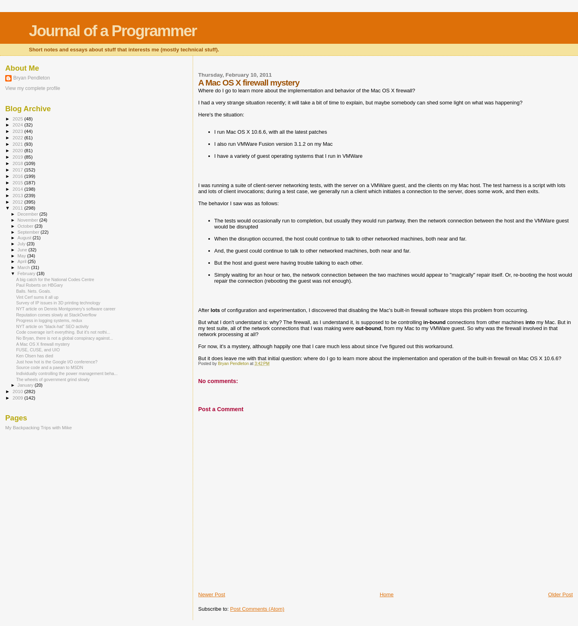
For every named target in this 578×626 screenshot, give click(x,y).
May (22, 255)
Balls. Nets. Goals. (33, 291)
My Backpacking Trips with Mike (38, 427)
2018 (18, 163)
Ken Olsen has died (34, 355)
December (28, 214)
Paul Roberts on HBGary (39, 285)
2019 (18, 156)
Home (387, 594)
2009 (18, 397)
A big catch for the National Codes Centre (55, 279)
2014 (18, 189)
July (22, 243)
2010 (18, 391)
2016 (18, 176)
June (23, 249)
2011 (18, 207)
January (26, 385)
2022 (18, 137)
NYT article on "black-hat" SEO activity (52, 326)
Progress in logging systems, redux (49, 320)
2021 (18, 144)
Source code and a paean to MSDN (49, 367)
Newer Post (211, 594)
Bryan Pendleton (31, 78)
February (27, 273)
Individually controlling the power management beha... (67, 373)
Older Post (560, 594)
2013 (18, 195)
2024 (18, 124)
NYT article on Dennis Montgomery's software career (66, 308)
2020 (18, 150)
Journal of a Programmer (113, 30)
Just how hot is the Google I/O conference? (57, 361)
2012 (18, 201)
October (26, 226)
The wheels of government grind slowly (53, 379)
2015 (18, 182)
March (24, 267)
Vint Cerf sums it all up (37, 297)
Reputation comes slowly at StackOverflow (56, 314)
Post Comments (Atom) (257, 609)
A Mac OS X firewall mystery (42, 344)
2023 (18, 131)
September (29, 232)
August (25, 237)
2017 (18, 169)
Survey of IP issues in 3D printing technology (58, 302)
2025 (18, 118)
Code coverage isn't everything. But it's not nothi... (63, 332)
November (28, 220)
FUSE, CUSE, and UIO (38, 349)
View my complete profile (32, 88)
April (23, 261)
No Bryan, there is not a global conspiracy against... (64, 338)
